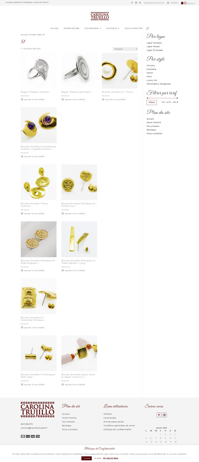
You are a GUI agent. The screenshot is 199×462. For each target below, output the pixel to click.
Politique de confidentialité (117, 429)
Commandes (110, 418)
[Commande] (125, 49)
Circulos (151, 65)
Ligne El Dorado (155, 50)
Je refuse (98, 458)
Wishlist (108, 414)
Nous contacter (133, 28)
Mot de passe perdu (114, 421)
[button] (32, 99)
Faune (150, 73)
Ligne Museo (153, 46)
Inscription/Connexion (154, 3)
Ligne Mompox (154, 43)
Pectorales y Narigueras (159, 84)
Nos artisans (92, 28)
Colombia (151, 69)
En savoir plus (110, 458)
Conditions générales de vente (119, 425)
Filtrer (152, 102)
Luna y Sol (152, 80)
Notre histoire (71, 28)
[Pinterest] (140, 3)
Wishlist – (173, 3)
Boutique (112, 28)
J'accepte (86, 458)
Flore (149, 76)
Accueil (55, 28)
